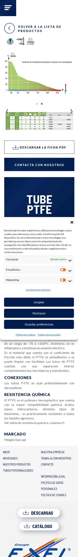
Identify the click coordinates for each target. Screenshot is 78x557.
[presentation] (7, 110)
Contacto (47, 464)
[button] (72, 222)
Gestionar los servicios (38, 289)
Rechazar (39, 313)
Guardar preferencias (39, 324)
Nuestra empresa (52, 452)
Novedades (10, 458)
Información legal (53, 476)
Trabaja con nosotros (56, 458)
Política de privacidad (49, 334)
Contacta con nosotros (39, 165)
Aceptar (39, 302)
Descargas (38, 513)
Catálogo (38, 526)
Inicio (6, 452)
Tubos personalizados (18, 470)
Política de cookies (26, 334)
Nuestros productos (17, 464)
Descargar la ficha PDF (39, 147)
